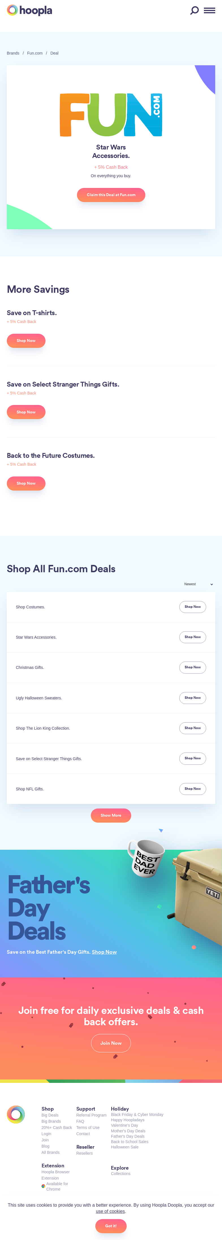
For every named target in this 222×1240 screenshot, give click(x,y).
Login (46, 1133)
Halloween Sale (124, 1147)
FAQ (80, 1121)
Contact (83, 1133)
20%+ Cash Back (57, 1127)
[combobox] (202, 585)
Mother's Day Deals (128, 1131)
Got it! (111, 1226)
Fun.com (34, 53)
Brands (13, 53)
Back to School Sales (129, 1141)
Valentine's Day (124, 1125)
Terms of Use (88, 1127)
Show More (111, 815)
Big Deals (50, 1115)
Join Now (111, 1043)
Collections (120, 1173)
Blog (45, 1146)
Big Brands (51, 1121)
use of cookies (110, 1211)
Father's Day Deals (128, 1136)
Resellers (84, 1153)
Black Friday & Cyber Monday (137, 1114)
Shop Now (104, 951)
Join (45, 1140)
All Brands (51, 1152)
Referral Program (91, 1115)
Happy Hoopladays (127, 1120)
